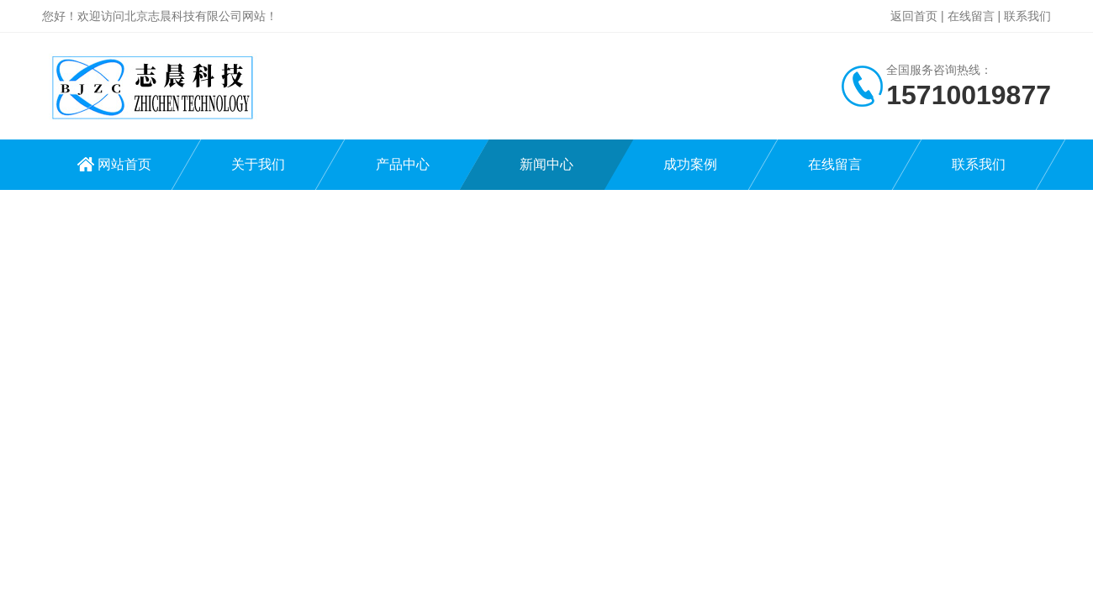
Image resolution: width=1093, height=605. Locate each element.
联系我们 (1027, 16)
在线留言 (971, 16)
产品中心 (403, 164)
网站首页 (124, 164)
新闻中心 (546, 164)
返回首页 (913, 16)
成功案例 (690, 164)
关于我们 (258, 164)
